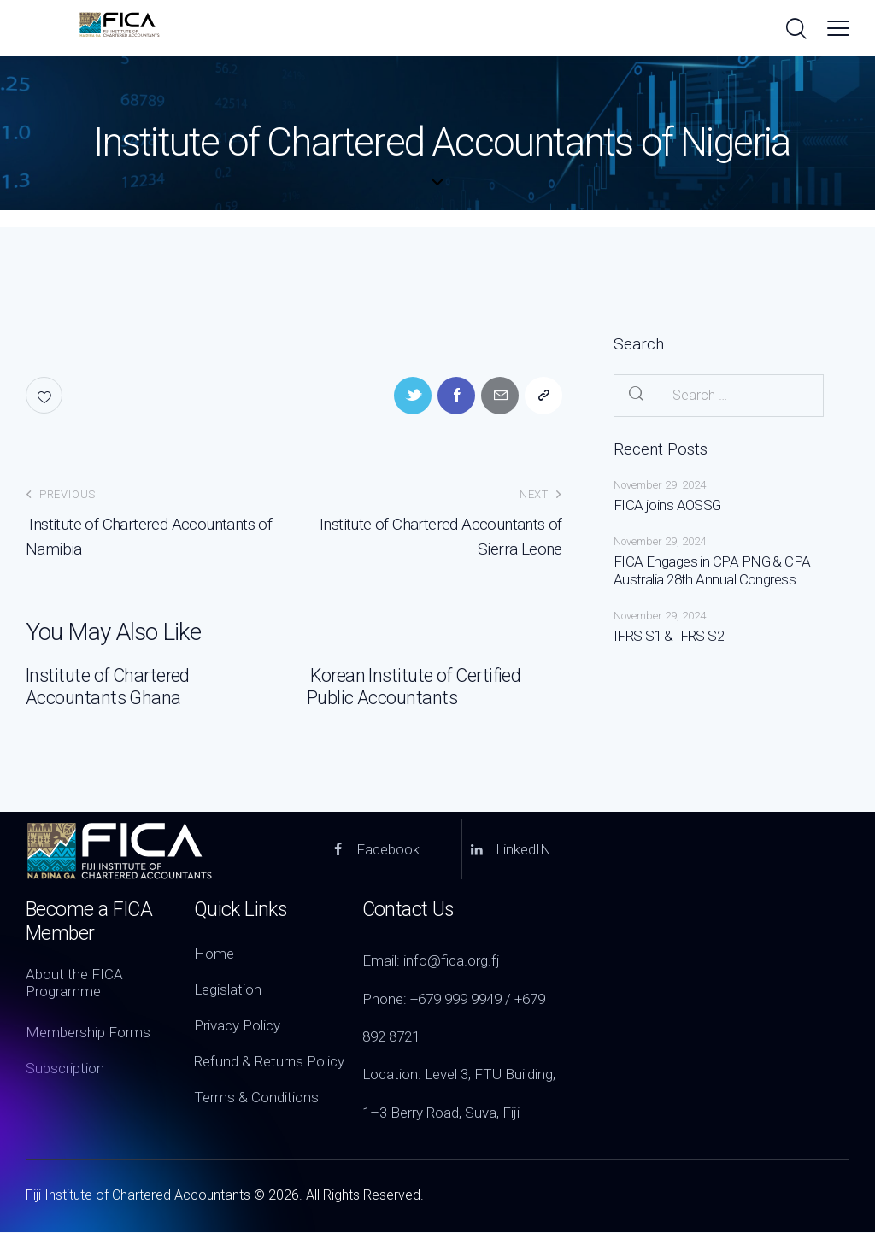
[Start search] (795, 30)
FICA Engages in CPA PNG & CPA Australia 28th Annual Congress (712, 570)
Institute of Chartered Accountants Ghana (109, 687)
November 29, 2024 (660, 485)
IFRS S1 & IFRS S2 (669, 635)
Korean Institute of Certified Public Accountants (416, 687)
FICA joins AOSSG (667, 505)
